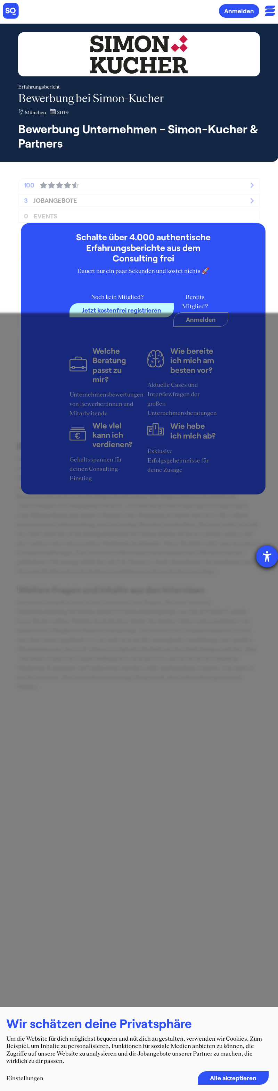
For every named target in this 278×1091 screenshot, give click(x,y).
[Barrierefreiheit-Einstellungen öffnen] (267, 556)
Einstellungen (24, 1078)
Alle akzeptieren (233, 1078)
